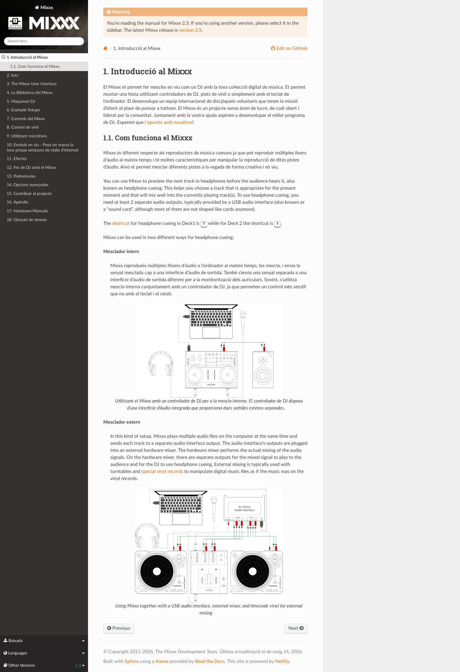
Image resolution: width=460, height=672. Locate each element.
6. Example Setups (23, 110)
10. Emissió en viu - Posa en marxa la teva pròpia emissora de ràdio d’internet (42, 147)
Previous (118, 628)
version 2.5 (190, 30)
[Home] (105, 48)
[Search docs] (44, 41)
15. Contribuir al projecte (29, 193)
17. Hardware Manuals (27, 211)
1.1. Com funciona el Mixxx (35, 66)
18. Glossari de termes (27, 220)
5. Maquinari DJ (21, 101)
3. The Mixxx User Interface (32, 84)
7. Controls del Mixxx (26, 119)
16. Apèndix (17, 202)
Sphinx (132, 661)
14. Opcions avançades (27, 185)
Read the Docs (210, 661)
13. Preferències (21, 176)
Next (296, 628)
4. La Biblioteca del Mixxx (30, 92)
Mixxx (44, 18)
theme (161, 661)
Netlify (282, 661)
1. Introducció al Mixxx (25, 57)
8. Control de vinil (22, 127)
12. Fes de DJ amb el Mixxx (31, 167)
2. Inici (12, 75)
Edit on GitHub (291, 48)
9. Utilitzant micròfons (27, 136)
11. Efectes (17, 158)
